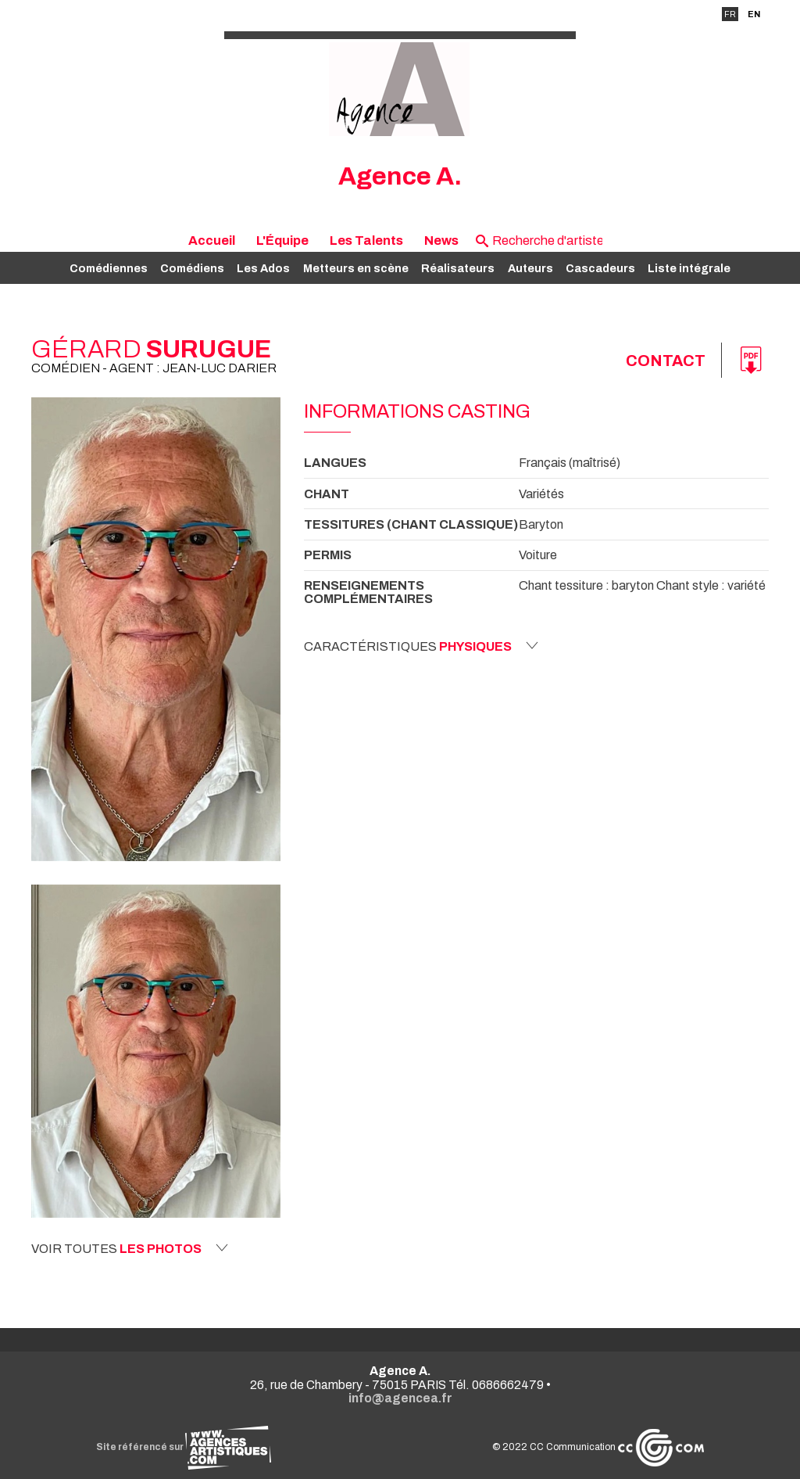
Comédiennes (109, 268)
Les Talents (366, 240)
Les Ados (263, 268)
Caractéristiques (421, 646)
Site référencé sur (183, 1446)
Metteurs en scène (356, 268)
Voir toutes (129, 1248)
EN (754, 14)
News (441, 240)
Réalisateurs (458, 268)
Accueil (211, 240)
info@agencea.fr (400, 1398)
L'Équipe (282, 240)
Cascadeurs (600, 268)
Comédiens (192, 268)
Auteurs (530, 268)
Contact (665, 360)
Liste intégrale (689, 268)
